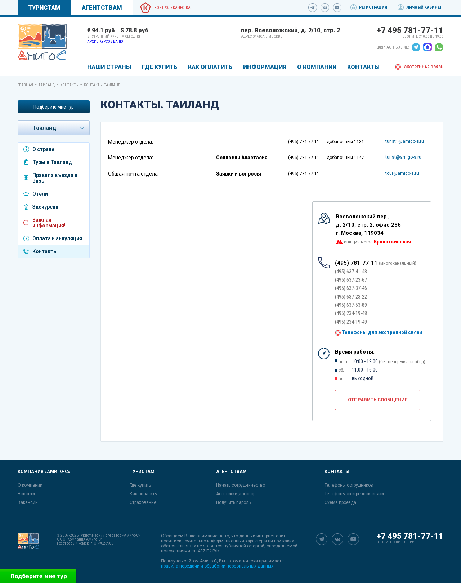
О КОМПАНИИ (316, 67)
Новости (26, 493)
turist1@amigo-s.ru (404, 141)
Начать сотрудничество (240, 485)
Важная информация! (49, 222)
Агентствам (102, 7)
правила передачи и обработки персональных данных (217, 566)
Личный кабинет (424, 7)
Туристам (44, 7)
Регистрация (373, 7)
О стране (43, 149)
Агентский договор (235, 493)
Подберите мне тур (53, 107)
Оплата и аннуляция (57, 238)
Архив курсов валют (106, 42)
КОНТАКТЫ (363, 67)
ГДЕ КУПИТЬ (159, 67)
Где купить (140, 485)
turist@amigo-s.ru (403, 157)
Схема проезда (340, 502)
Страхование (143, 502)
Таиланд (47, 85)
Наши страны (109, 67)
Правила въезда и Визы (54, 178)
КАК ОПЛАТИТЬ (210, 67)
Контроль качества (173, 8)
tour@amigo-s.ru (402, 173)
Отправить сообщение (377, 399)
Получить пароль (233, 502)
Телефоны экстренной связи (354, 493)
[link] (42, 42)
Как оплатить (143, 493)
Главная (25, 85)
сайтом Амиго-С (200, 561)
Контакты (69, 85)
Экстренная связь (423, 67)
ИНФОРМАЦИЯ (264, 67)
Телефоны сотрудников (349, 485)
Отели (40, 194)
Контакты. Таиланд (102, 85)
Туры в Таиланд (52, 162)
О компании (30, 485)
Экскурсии (45, 207)
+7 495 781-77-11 (410, 30)
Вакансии (28, 502)
